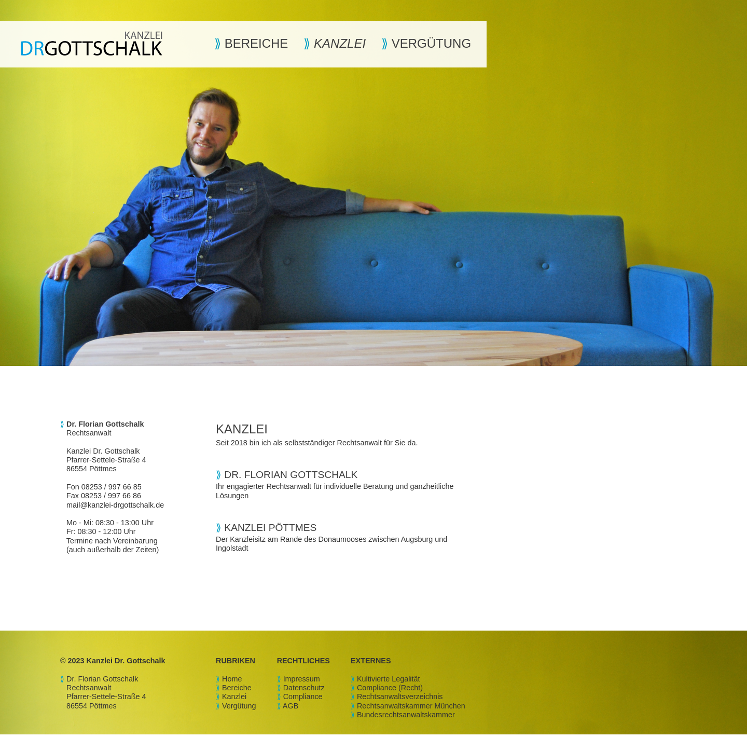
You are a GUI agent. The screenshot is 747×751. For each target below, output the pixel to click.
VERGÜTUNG (429, 43)
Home (232, 679)
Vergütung (239, 706)
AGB (290, 706)
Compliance (303, 696)
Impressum (301, 679)
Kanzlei (234, 696)
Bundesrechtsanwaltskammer (406, 715)
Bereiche (237, 688)
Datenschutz (304, 688)
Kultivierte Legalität (388, 679)
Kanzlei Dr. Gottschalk (103, 451)
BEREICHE (254, 43)
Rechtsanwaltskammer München (411, 706)
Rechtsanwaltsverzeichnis (400, 696)
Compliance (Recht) (390, 688)
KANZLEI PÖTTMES (270, 527)
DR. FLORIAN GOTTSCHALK (290, 474)
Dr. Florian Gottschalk (102, 679)
